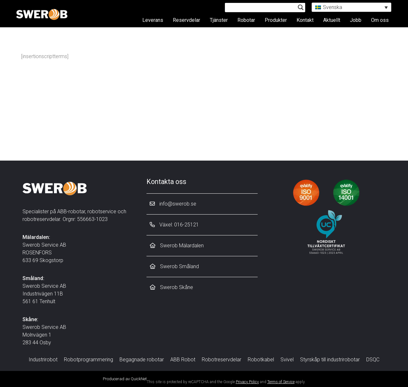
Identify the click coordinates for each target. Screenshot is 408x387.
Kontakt (305, 20)
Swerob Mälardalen (177, 245)
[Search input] (262, 7)
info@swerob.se (173, 204)
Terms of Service (281, 382)
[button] (351, 7)
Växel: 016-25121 (174, 225)
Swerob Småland (174, 266)
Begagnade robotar (142, 359)
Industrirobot (43, 359)
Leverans (152, 20)
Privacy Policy (247, 382)
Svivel (287, 359)
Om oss (380, 20)
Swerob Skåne (171, 287)
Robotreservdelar (221, 359)
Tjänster (219, 20)
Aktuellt (331, 20)
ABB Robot (182, 359)
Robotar (246, 20)
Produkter (276, 20)
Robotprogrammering (88, 359)
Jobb (355, 20)
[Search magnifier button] (300, 7)
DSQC (372, 359)
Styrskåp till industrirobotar (330, 359)
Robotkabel (261, 359)
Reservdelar (186, 20)
